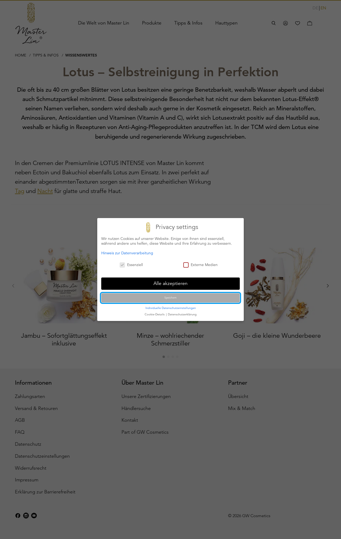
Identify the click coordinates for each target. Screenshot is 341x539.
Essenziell (131, 264)
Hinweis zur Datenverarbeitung (127, 253)
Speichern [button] (170, 297)
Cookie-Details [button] (155, 314)
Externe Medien (200, 264)
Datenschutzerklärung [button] (182, 314)
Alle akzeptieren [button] (170, 283)
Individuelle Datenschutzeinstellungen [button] (170, 308)
